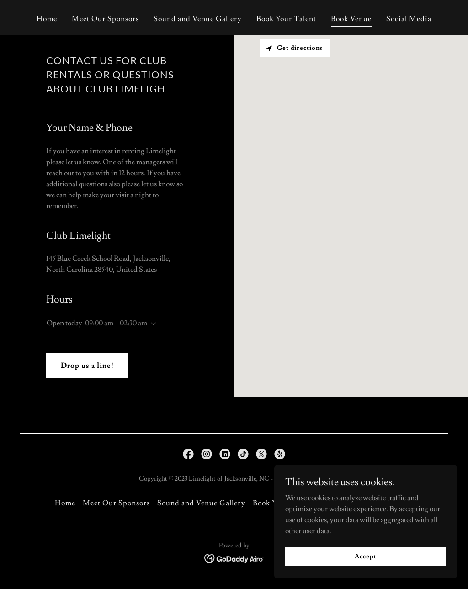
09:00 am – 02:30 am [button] (116, 323)
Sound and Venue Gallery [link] (197, 18)
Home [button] (65, 503)
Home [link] (47, 18)
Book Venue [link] (351, 18)
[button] (151, 324)
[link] (188, 454)
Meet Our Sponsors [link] (105, 18)
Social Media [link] (408, 18)
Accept (365, 556)
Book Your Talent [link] (286, 18)
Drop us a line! (87, 365)
